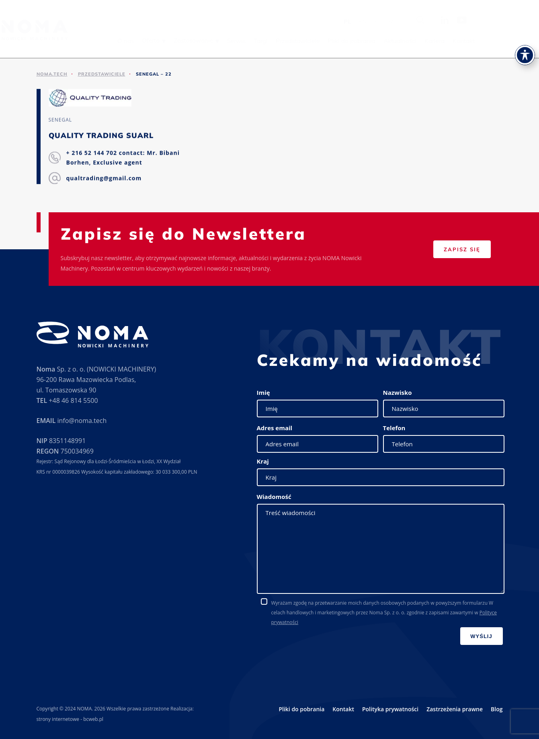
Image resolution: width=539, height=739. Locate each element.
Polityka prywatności (390, 709)
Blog (496, 709)
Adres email (275, 428)
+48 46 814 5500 (73, 400)
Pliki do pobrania (401, 41)
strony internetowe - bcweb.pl (70, 719)
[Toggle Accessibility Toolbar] (525, 38)
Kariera (484, 41)
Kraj (263, 461)
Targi (310, 41)
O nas (175, 41)
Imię (263, 392)
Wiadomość (274, 497)
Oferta (200, 40)
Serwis (286, 41)
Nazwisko (397, 392)
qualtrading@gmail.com (104, 178)
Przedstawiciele (347, 41)
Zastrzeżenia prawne (454, 709)
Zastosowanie (243, 40)
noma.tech (52, 74)
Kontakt (513, 41)
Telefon (394, 428)
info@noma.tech (82, 420)
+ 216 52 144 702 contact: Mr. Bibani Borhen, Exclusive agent (123, 157)
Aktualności (449, 41)
